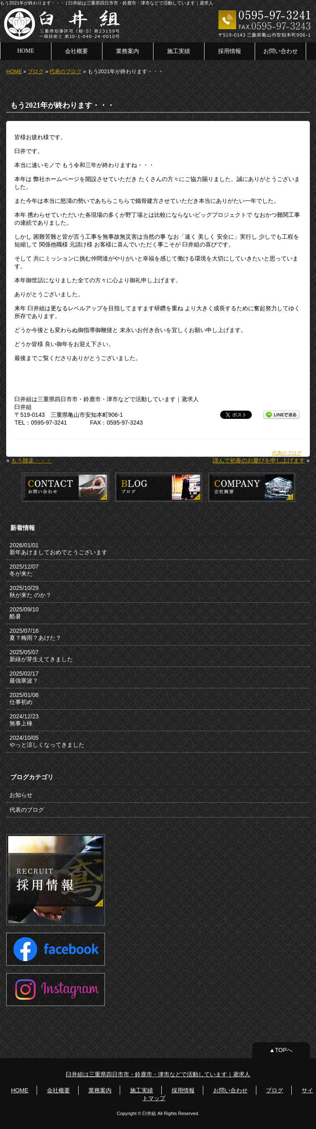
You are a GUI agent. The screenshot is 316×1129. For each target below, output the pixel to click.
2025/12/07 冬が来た (23, 570)
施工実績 (178, 51)
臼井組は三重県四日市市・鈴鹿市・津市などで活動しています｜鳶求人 (158, 1074)
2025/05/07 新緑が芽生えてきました (41, 655)
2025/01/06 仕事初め (23, 698)
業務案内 (127, 51)
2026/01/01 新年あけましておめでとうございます (58, 548)
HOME (25, 50)
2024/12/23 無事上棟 (23, 720)
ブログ (36, 71)
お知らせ (21, 795)
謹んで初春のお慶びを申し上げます (259, 460)
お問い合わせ (280, 51)
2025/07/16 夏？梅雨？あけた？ (35, 634)
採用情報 (229, 51)
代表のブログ (65, 71)
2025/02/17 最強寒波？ (23, 677)
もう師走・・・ (31, 460)
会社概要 (76, 51)
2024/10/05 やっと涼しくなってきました (46, 741)
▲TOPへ (281, 1050)
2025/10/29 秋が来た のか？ (30, 591)
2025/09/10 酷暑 (23, 613)
